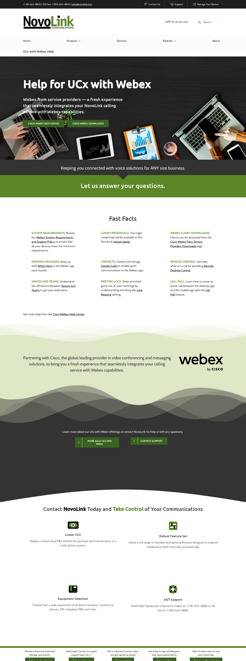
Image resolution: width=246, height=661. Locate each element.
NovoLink (74, 509)
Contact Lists (109, 263)
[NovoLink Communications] (48, 16)
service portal (121, 239)
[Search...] (209, 22)
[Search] (199, 22)
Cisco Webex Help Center (68, 314)
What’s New (42, 266)
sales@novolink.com (82, 4)
